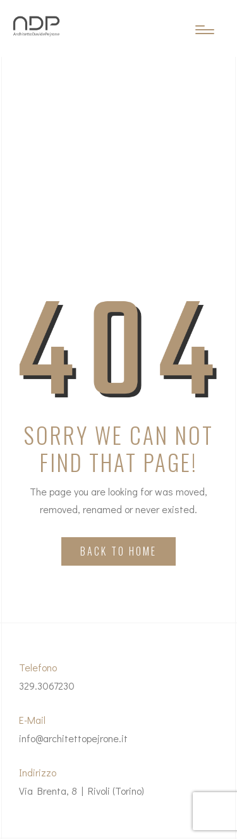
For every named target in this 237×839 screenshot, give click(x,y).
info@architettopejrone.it (73, 738)
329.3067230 (47, 685)
